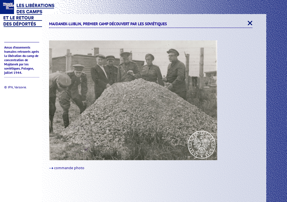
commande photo (66, 168)
